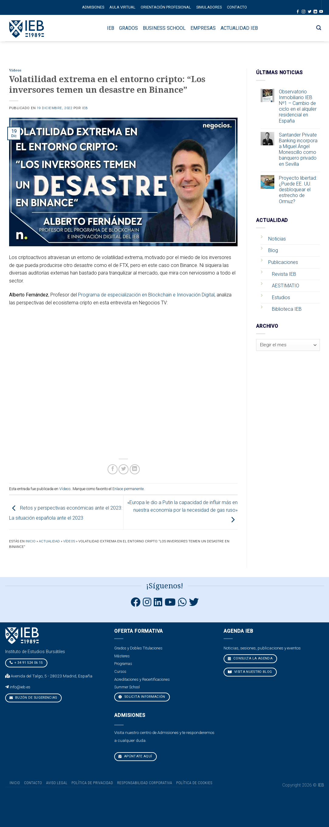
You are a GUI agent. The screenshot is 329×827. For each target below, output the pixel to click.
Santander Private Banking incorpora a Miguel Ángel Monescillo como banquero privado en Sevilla (298, 149)
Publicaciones (283, 262)
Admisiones (93, 7)
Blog (273, 250)
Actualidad (49, 541)
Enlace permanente (128, 488)
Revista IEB (284, 274)
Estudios (281, 297)
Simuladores (209, 7)
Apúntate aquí (135, 756)
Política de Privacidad (92, 783)
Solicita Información (141, 697)
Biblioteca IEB (287, 309)
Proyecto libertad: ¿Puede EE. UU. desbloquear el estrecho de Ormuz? (298, 189)
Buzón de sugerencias (33, 698)
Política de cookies (194, 783)
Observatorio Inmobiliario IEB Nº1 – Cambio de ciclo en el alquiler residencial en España (298, 106)
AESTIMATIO (285, 286)
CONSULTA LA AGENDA (250, 658)
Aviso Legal (56, 783)
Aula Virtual (122, 7)
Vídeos (15, 70)
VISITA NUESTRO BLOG (250, 672)
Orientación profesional (166, 7)
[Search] (318, 28)
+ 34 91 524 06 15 (26, 662)
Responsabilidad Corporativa (144, 783)
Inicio (31, 541)
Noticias (277, 239)
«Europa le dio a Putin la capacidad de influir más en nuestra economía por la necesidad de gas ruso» (182, 511)
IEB (85, 108)
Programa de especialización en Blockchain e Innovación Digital (146, 295)
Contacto (237, 7)
